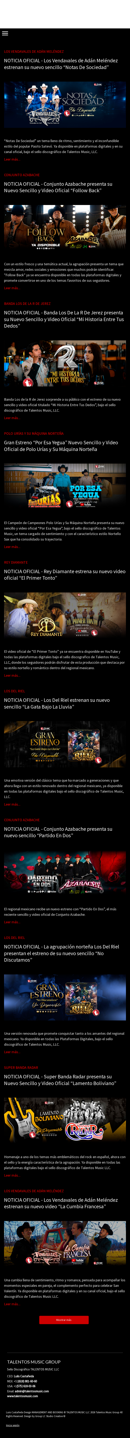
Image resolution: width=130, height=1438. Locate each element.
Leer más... (12, 159)
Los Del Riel (14, 691)
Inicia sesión (12, 1425)
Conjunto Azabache (22, 175)
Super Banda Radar (21, 1067)
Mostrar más (63, 1320)
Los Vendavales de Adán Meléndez (34, 51)
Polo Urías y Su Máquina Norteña (34, 433)
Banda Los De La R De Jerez (27, 303)
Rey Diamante (16, 562)
